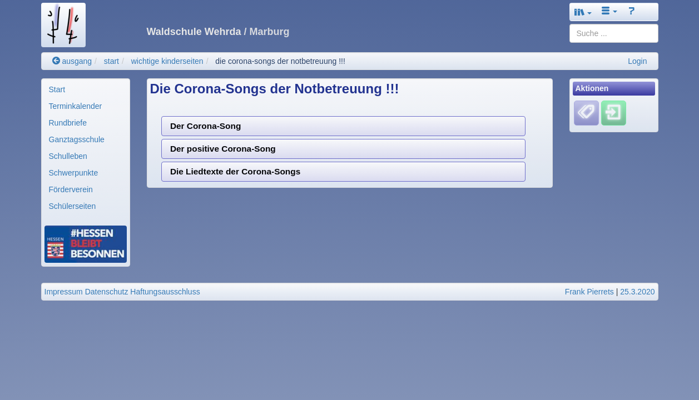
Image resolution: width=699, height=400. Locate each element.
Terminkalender (75, 106)
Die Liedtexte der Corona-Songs (235, 171)
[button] (583, 12)
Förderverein (71, 189)
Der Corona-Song (205, 126)
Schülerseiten (72, 206)
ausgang (72, 61)
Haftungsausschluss (165, 291)
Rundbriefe (68, 122)
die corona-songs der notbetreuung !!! (280, 61)
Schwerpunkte (73, 172)
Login (637, 61)
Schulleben (68, 156)
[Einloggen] (613, 112)
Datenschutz (106, 291)
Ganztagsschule (77, 139)
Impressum (63, 291)
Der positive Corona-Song (223, 148)
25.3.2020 (637, 291)
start (111, 61)
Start (57, 89)
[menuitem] (85, 89)
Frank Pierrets (589, 291)
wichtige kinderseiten (167, 61)
